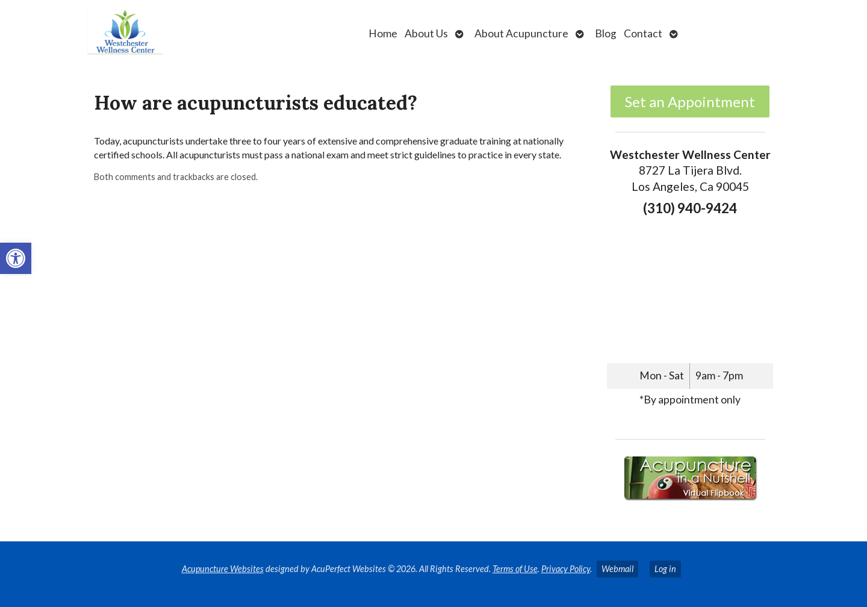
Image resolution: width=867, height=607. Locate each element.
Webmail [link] (617, 569)
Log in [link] (665, 569)
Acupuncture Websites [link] (223, 569)
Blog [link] (606, 33)
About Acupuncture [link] (521, 33)
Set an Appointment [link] (690, 101)
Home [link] (382, 33)
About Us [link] (426, 33)
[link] (15, 258)
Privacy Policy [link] (565, 569)
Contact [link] (643, 33)
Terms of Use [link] (515, 569)
